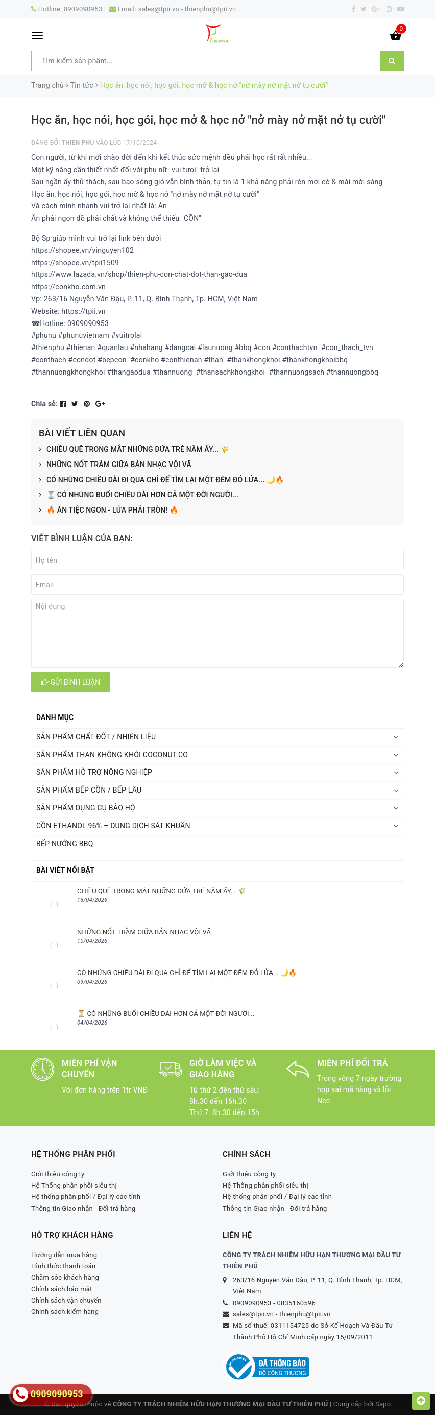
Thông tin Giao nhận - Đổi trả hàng (83, 1208)
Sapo (383, 1404)
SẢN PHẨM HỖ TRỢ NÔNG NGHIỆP (94, 772)
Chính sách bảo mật (61, 1289)
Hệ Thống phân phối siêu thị (74, 1185)
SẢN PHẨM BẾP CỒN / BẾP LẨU (88, 790)
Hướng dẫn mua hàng (64, 1255)
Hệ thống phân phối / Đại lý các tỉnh (85, 1196)
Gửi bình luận (70, 682)
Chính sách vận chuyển (66, 1300)
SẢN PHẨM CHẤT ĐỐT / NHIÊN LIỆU (96, 737)
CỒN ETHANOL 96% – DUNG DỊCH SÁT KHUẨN (113, 826)
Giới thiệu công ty (58, 1174)
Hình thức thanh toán (63, 1266)
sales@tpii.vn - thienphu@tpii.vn (187, 9)
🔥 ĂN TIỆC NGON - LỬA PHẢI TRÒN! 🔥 (108, 510)
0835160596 (296, 1303)
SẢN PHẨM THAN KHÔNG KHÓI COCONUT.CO (112, 755)
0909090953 (83, 9)
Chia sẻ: (44, 404)
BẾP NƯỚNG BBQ (64, 844)
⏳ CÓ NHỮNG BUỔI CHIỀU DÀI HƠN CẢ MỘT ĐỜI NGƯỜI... (138, 495)
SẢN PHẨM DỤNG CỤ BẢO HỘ (85, 808)
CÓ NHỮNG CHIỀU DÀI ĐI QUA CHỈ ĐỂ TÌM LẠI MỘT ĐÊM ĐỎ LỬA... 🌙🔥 (161, 480)
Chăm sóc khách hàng (65, 1277)
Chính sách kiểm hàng (65, 1311)
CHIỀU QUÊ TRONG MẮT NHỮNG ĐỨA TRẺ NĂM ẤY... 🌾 (134, 450)
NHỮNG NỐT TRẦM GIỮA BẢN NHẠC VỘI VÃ (115, 465)
